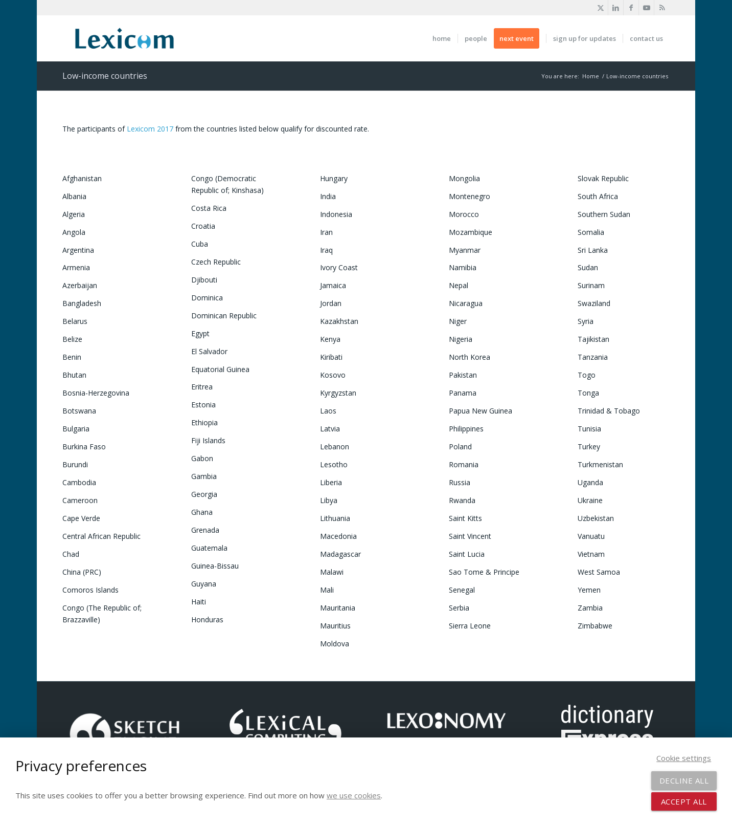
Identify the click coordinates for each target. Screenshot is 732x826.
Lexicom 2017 (150, 129)
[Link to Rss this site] (662, 7)
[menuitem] (442, 38)
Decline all (684, 780)
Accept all (684, 801)
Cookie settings (683, 758)
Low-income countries (104, 75)
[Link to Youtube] (646, 7)
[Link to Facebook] (631, 7)
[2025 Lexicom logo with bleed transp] (124, 38)
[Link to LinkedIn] (615, 7)
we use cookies (354, 795)
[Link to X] (600, 7)
